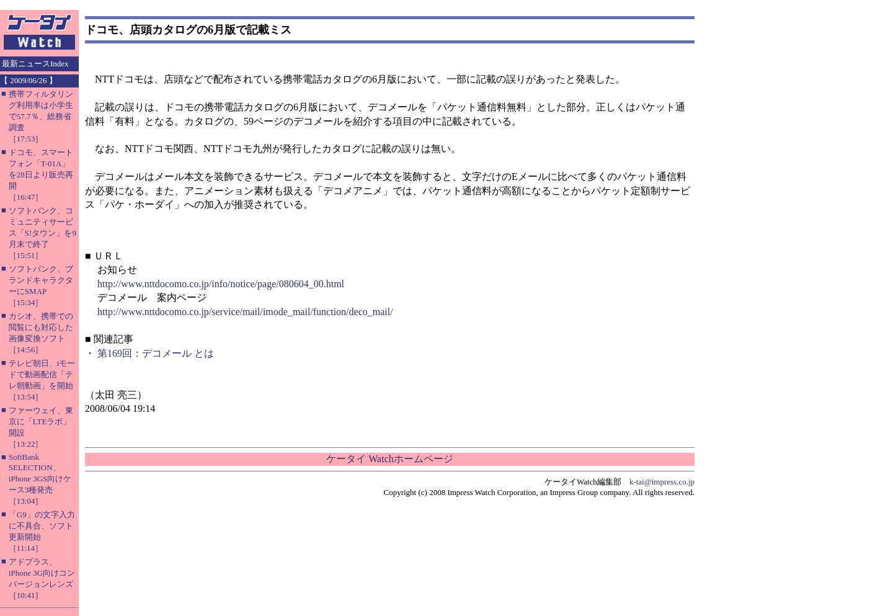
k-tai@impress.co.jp (662, 481)
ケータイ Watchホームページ (389, 458)
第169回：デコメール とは (155, 353)
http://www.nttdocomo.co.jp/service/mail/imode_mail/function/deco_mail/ (245, 311)
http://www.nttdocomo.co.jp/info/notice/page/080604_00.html (220, 284)
